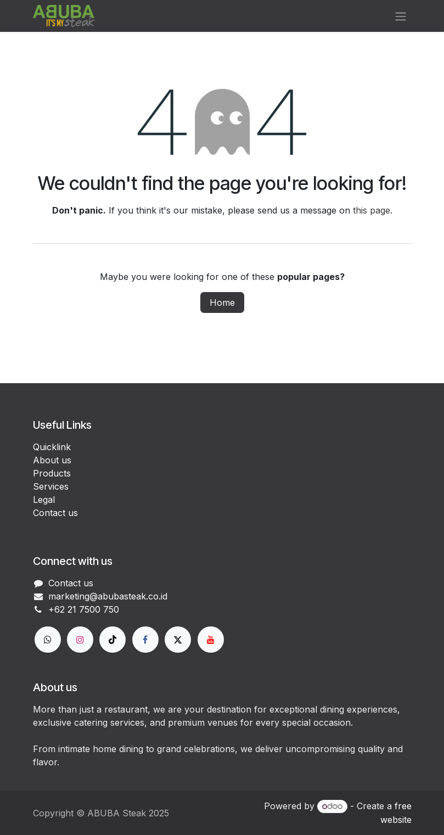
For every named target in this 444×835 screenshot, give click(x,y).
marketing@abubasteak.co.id (107, 596)
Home (222, 302)
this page (371, 210)
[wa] (48, 639)
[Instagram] (80, 639)
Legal (44, 499)
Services (51, 486)
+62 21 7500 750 (83, 609)
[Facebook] (145, 639)
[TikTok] (112, 639)
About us (52, 460)
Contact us (55, 512)
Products (52, 473)
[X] (178, 639)
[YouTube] (211, 639)
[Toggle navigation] (401, 15)
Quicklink (52, 446)
